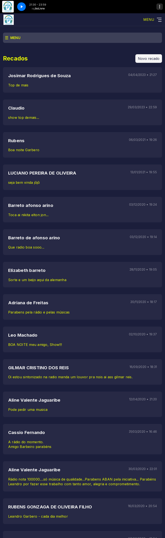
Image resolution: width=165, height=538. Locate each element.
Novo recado (148, 58)
